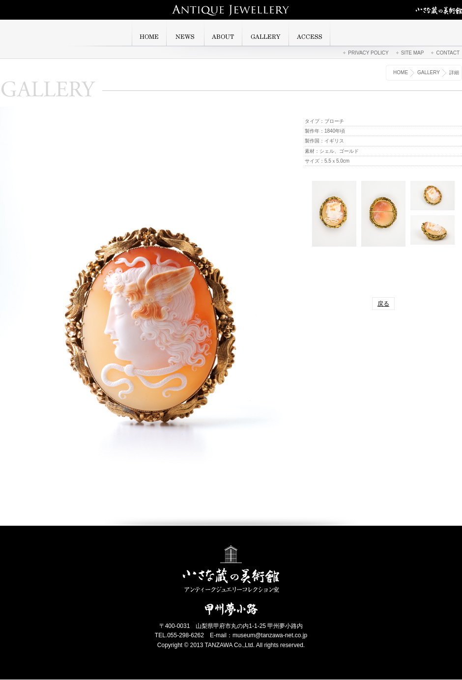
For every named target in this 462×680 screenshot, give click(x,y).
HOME (400, 72)
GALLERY (428, 72)
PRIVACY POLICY (368, 53)
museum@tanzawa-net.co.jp (269, 635)
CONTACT (448, 53)
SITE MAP (412, 53)
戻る (383, 303)
